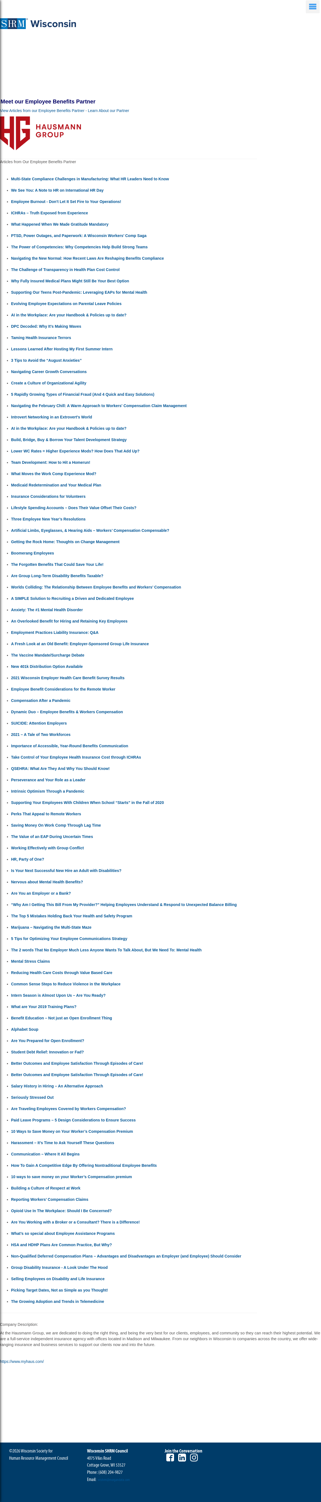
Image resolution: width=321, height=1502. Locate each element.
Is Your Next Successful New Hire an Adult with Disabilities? (66, 870)
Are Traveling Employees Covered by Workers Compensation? (68, 1109)
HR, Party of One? (27, 859)
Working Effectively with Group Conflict (47, 848)
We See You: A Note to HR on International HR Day (57, 190)
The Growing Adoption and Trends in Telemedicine (57, 1301)
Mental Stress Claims (30, 961)
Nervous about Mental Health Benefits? (47, 882)
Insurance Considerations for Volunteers (48, 496)
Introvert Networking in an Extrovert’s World (51, 417)
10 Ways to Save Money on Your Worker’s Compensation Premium (72, 1131)
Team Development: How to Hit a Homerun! (50, 462)
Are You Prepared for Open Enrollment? (47, 1040)
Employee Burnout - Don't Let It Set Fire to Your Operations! (66, 201)
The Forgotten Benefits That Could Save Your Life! (57, 564)
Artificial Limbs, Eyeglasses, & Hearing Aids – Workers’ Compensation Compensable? (90, 530)
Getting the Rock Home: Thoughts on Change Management (65, 542)
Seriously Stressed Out (32, 1097)
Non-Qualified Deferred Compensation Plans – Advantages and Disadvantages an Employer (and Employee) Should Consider (126, 1256)
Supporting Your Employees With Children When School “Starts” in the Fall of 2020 (87, 802)
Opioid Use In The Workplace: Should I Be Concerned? (61, 1211)
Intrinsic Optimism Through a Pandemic (47, 791)
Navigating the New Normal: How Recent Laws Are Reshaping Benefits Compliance (87, 258)
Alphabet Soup (24, 1029)
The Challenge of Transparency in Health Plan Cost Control (65, 269)
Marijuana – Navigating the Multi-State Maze (51, 927)
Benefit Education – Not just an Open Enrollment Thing (61, 1018)
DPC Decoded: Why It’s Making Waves (46, 326)
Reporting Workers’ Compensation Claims (49, 1199)
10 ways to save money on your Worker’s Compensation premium (71, 1177)
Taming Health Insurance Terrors (41, 337)
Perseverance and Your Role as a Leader (48, 780)
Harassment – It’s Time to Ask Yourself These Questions (62, 1143)
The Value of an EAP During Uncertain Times (52, 836)
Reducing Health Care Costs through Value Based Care (61, 972)
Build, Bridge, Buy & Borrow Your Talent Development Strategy (69, 440)
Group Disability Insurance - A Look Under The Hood (59, 1267)
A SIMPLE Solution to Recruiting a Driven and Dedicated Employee (72, 598)
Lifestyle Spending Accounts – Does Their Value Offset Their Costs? (73, 508)
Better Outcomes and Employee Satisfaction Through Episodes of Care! (77, 1063)
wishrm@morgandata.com (114, 1480)
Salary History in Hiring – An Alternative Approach (57, 1086)
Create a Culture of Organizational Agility (48, 383)
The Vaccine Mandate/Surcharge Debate (47, 655)
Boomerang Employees (32, 553)
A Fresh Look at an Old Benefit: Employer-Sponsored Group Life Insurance (80, 644)
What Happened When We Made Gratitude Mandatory (60, 224)
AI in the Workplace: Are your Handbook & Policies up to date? (69, 315)
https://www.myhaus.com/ (22, 1361)
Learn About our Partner (108, 110)
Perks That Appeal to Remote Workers (46, 814)
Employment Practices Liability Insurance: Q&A (55, 632)
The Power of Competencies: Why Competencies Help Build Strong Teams (79, 247)
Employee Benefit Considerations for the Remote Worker (63, 689)
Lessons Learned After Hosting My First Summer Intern (61, 349)
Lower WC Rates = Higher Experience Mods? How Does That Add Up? (75, 451)
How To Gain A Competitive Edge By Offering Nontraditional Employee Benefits (84, 1165)
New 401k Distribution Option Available (47, 666)
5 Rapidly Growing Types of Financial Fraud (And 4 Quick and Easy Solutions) (82, 394)
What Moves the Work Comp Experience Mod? (53, 474)
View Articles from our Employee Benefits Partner (42, 110)
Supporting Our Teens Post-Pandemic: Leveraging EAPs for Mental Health (79, 292)
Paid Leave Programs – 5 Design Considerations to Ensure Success (73, 1120)
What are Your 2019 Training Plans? (44, 1006)
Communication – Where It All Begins (45, 1154)
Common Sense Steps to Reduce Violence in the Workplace (65, 984)
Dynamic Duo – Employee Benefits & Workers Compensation (67, 712)
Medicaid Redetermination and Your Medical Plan (56, 485)
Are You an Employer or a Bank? (41, 893)
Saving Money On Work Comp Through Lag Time (56, 825)
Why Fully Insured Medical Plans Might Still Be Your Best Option (70, 281)
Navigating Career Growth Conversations (49, 371)
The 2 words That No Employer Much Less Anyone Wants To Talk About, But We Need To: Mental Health (106, 950)
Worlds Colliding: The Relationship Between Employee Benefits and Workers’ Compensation (96, 587)
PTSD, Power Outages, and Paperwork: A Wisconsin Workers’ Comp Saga (78, 235)
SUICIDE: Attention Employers (39, 723)
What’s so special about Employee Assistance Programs (63, 1233)
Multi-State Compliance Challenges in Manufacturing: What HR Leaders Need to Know (90, 179)
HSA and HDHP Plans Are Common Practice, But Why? (61, 1245)
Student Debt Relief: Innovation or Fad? (47, 1052)
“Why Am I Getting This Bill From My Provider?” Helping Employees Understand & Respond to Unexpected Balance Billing (124, 904)
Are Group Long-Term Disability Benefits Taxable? (57, 576)
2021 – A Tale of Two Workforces (40, 734)
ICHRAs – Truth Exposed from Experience (49, 213)
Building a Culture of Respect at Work (45, 1188)
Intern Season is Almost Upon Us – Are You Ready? (58, 995)
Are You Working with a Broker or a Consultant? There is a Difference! (75, 1222)
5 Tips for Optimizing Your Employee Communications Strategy (69, 938)
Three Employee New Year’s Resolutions (48, 519)
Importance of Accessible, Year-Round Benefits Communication (69, 746)
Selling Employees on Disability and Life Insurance (57, 1279)
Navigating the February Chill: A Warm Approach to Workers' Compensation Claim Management (99, 406)
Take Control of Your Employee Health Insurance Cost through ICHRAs (76, 757)
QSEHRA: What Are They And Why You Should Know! (60, 768)
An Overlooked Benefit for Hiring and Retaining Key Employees (69, 621)
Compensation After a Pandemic (40, 700)
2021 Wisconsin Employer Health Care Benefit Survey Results (68, 678)
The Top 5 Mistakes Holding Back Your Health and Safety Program (71, 916)
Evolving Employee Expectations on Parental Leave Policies (66, 303)
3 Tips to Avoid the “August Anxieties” (46, 360)
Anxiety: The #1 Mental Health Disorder (47, 610)
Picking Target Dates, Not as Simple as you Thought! (59, 1290)
